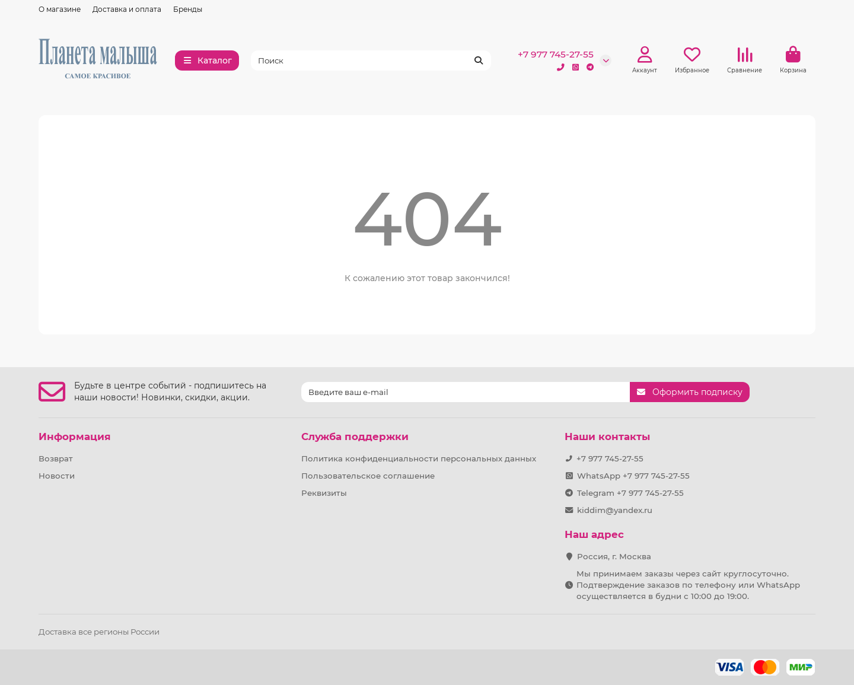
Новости (57, 475)
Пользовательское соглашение (368, 475)
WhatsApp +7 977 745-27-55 (633, 475)
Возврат (56, 458)
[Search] (371, 60)
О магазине (60, 9)
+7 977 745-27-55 (556, 54)
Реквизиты (324, 493)
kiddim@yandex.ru (614, 510)
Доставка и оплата (127, 9)
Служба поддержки (355, 436)
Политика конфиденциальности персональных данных (418, 458)
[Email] (465, 392)
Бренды (187, 9)
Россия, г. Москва (614, 556)
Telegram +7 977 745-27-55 (630, 493)
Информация (75, 436)
